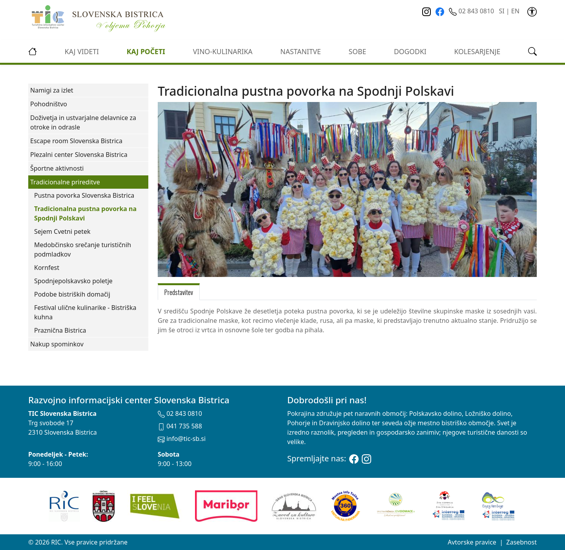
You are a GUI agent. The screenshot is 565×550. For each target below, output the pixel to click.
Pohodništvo (48, 104)
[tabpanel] (347, 320)
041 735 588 (180, 426)
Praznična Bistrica (60, 330)
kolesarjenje (477, 51)
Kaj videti (82, 51)
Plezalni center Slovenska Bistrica (79, 154)
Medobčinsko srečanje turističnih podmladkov (82, 249)
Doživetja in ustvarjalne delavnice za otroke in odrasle (83, 122)
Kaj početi (146, 51)
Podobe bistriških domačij (72, 294)
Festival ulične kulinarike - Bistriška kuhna (85, 312)
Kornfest (46, 267)
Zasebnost (521, 542)
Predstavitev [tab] (178, 292)
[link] (532, 11)
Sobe (357, 51)
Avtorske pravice (472, 542)
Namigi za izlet (51, 90)
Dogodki (410, 51)
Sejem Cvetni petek (62, 231)
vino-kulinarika (223, 51)
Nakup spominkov (57, 344)
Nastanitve (300, 51)
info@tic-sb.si (182, 438)
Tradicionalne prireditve (65, 182)
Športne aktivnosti (57, 168)
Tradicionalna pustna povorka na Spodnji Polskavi (85, 213)
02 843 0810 (472, 11)
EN (515, 11)
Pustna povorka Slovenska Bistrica (84, 195)
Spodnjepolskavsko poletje (73, 281)
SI (501, 11)
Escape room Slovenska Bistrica (76, 141)
